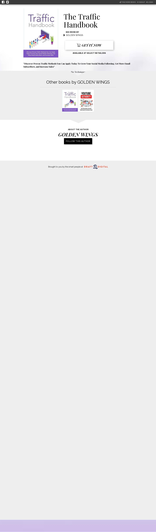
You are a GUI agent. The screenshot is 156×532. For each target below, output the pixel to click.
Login (149, 2)
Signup (141, 2)
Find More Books (128, 2)
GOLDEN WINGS (74, 35)
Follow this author (78, 141)
